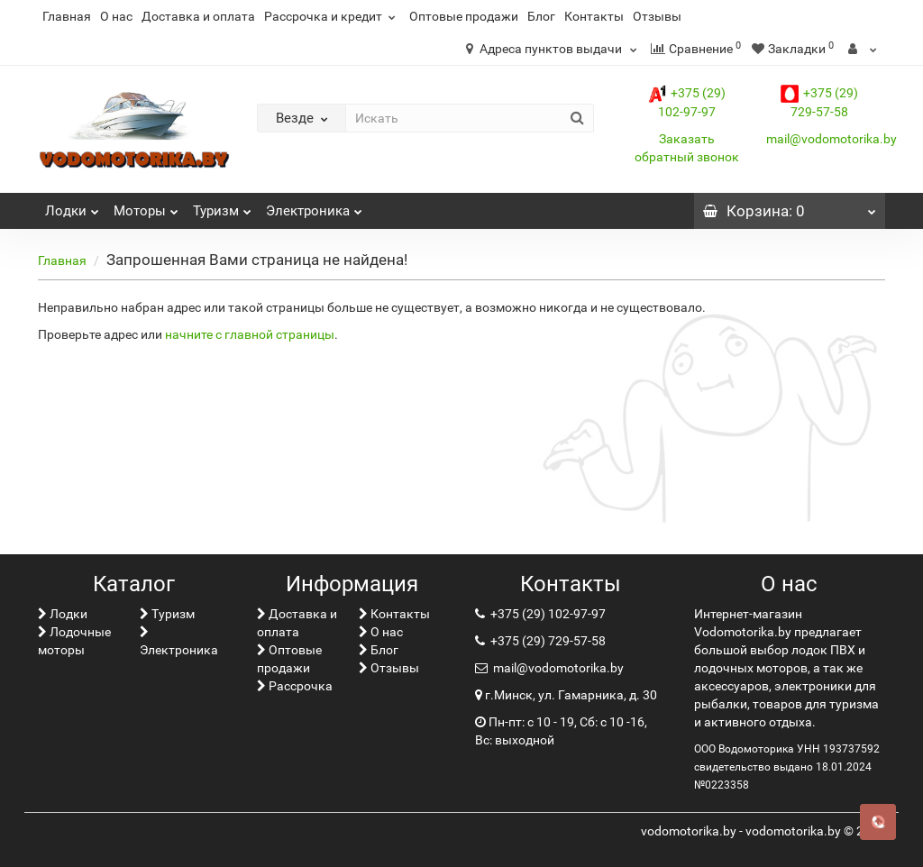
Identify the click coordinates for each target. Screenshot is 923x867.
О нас (116, 16)
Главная (66, 16)
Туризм (222, 206)
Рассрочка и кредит (332, 16)
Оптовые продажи (463, 16)
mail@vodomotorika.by (831, 139)
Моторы (146, 206)
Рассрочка (295, 686)
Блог (541, 16)
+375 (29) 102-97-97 (547, 614)
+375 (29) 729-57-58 (547, 641)
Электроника (314, 206)
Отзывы (657, 16)
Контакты (594, 16)
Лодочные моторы (74, 641)
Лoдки (72, 206)
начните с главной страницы (249, 334)
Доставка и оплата (198, 16)
